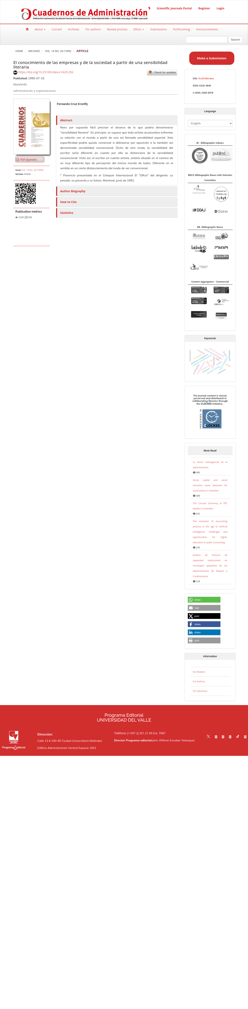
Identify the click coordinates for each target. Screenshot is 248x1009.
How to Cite (68, 202)
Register (204, 8)
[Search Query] (206, 39)
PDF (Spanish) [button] (28, 159)
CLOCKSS (206, 403)
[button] (204, 600)
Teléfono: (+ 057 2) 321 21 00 (133, 733)
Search (235, 39)
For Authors (199, 681)
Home (19, 51)
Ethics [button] (138, 29)
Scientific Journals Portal (174, 8)
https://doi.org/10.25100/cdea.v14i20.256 (45, 72)
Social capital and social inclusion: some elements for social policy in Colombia (210, 485)
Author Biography (73, 191)
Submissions (158, 29)
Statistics (66, 213)
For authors (93, 29)
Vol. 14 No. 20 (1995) (58, 51)
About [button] (40, 29)
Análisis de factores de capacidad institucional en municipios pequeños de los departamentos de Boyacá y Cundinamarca (210, 565)
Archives (73, 29)
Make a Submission (211, 58)
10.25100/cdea (206, 78)
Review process (117, 29)
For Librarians (200, 690)
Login (220, 8)
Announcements (207, 29)
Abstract (66, 120)
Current (57, 29)
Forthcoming (181, 29)
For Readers (199, 671)
